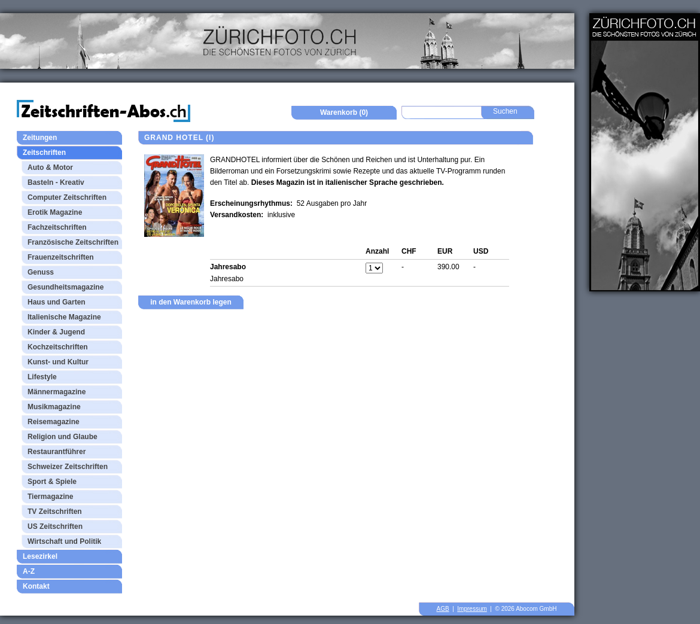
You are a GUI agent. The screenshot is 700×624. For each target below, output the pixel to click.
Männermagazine (57, 392)
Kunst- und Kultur (58, 362)
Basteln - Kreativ (56, 182)
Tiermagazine (50, 496)
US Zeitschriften (55, 526)
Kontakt (36, 586)
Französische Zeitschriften (73, 242)
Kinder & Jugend (56, 332)
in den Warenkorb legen (191, 302)
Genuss (41, 272)
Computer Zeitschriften (67, 197)
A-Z (29, 571)
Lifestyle (42, 377)
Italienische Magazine (64, 317)
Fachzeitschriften (57, 227)
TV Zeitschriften (55, 511)
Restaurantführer (57, 452)
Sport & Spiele (52, 481)
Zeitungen (40, 137)
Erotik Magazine (55, 212)
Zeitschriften (44, 152)
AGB (443, 608)
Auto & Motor (50, 167)
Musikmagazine (54, 407)
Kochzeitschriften (58, 347)
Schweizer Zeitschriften (68, 466)
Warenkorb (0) (344, 112)
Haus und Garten (57, 302)
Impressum (471, 608)
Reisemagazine (54, 422)
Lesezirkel (40, 556)
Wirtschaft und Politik (64, 541)
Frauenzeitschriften (61, 257)
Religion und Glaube (63, 437)
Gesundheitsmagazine (66, 287)
